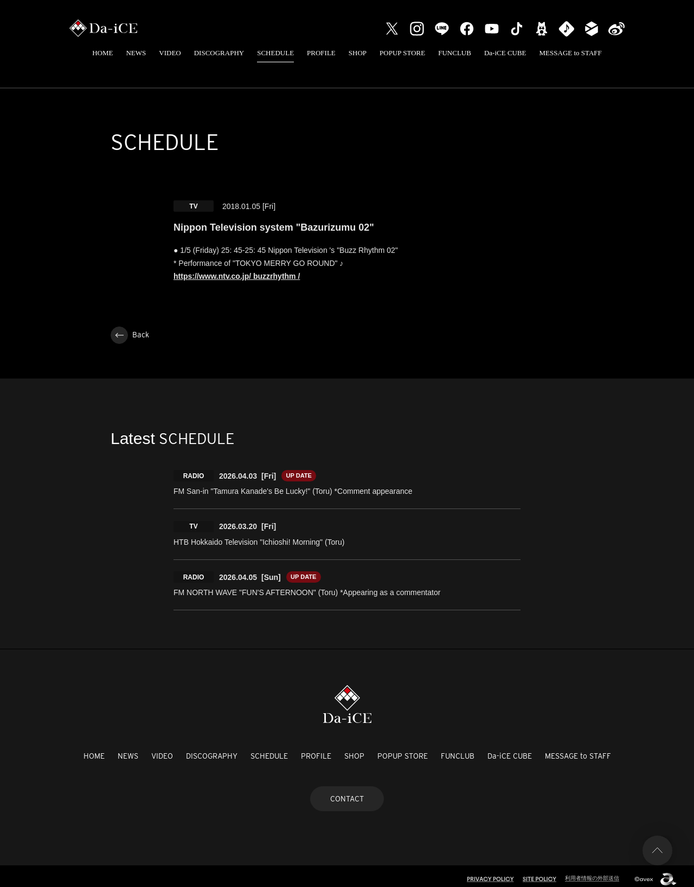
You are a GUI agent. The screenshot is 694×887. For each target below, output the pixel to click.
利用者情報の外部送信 (589, 872)
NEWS (136, 53)
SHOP (358, 53)
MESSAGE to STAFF (570, 53)
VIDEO (170, 53)
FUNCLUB (454, 53)
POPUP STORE (402, 53)
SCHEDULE (275, 53)
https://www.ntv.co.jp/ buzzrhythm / (237, 276)
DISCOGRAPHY (219, 53)
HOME (102, 53)
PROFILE (321, 53)
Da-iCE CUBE (505, 53)
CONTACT (347, 792)
